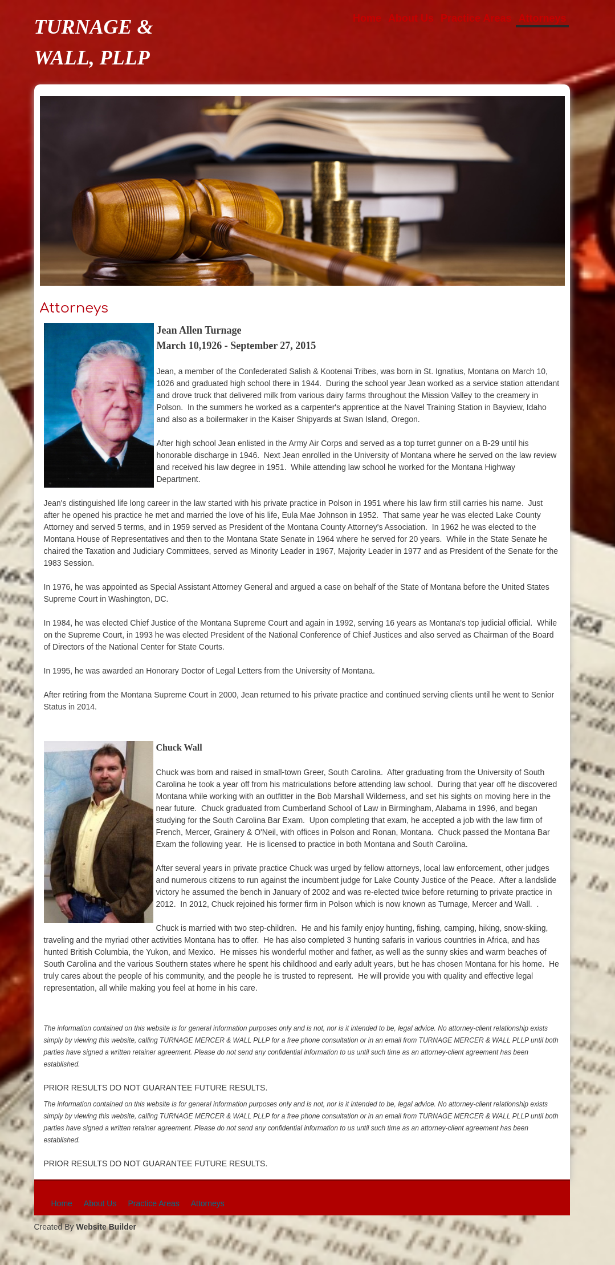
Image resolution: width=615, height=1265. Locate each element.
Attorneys (542, 18)
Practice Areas (476, 18)
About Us (411, 18)
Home (367, 18)
